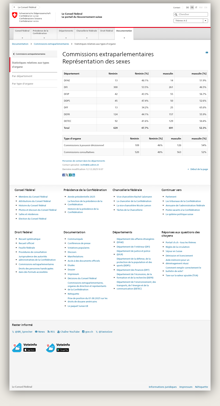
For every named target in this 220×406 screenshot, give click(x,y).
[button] (176, 14)
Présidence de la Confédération (40, 32)
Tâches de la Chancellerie (129, 210)
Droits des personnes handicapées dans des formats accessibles (36, 270)
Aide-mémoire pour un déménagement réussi (177, 262)
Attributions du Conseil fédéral (35, 201)
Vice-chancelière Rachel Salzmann (134, 196)
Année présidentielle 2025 (81, 196)
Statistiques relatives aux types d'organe (30, 64)
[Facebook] (64, 174)
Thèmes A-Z (190, 21)
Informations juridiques (163, 386)
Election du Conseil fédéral (32, 218)
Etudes (71, 265)
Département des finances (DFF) (133, 269)
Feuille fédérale (27, 247)
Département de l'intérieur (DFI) (133, 246)
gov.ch (89, 331)
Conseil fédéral (22, 30)
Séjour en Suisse (174, 251)
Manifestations (75, 256)
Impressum (73, 274)
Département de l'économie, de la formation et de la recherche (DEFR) (135, 276)
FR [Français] (192, 7)
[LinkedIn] (73, 174)
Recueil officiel (26, 243)
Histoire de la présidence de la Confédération (83, 210)
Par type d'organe (22, 83)
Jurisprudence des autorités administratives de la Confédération (37, 258)
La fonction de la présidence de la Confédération (85, 203)
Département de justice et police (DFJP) (133, 253)
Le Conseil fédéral (25, 7)
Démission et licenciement (179, 255)
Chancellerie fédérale (86, 30)
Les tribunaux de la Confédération (183, 201)
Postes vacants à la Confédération (183, 210)
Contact (176, 7)
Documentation (125, 31)
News (41, 331)
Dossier (71, 269)
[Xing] (70, 174)
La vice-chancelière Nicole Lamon (134, 205)
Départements (66, 30)
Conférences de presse (79, 243)
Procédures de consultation (33, 252)
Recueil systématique (29, 239)
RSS (53, 331)
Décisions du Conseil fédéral (82, 278)
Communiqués (75, 239)
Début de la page (199, 169)
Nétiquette (73, 293)
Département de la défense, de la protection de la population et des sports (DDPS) (134, 262)
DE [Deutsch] (187, 7)
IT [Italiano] (196, 7)
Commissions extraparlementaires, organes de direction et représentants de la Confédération (87, 286)
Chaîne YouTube (70, 331)
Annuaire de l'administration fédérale (185, 205)
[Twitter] (67, 174)
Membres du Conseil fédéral (33, 196)
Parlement (171, 196)
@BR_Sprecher (23, 331)
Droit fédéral (106, 30)
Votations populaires (78, 247)
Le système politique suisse (179, 214)
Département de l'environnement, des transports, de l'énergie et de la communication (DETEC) (136, 285)
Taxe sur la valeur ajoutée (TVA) (182, 275)
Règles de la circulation (178, 246)
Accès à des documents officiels (84, 260)
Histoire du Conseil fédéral (32, 205)
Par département (22, 76)
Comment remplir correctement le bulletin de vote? (183, 269)
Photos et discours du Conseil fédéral (38, 210)
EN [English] (205, 7)
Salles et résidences (28, 214)
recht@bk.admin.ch (89, 165)
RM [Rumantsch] (200, 7)
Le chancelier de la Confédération (134, 201)
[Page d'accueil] (61, 17)
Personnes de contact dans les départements (83, 161)
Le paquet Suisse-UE (78, 306)
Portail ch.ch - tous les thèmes (181, 242)
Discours (72, 252)
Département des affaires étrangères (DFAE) (135, 241)
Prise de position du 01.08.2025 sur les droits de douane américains (87, 300)
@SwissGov (105, 331)
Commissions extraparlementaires (51, 43)
